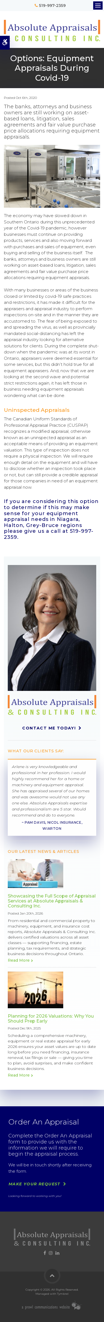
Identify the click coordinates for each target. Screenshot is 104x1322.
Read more (19, 960)
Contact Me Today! (49, 728)
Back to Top (52, 1275)
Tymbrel (63, 1294)
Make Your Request (34, 1184)
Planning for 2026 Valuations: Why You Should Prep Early (51, 1018)
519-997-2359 (53, 5)
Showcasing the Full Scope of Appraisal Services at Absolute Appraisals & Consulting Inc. (52, 901)
